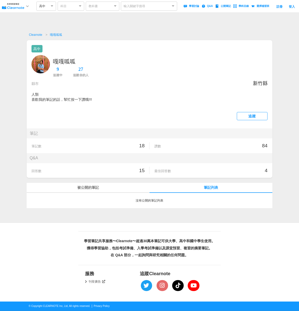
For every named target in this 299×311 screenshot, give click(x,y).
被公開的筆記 (88, 188)
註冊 (279, 6)
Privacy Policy (102, 306)
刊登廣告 (97, 281)
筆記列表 (211, 188)
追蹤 (252, 116)
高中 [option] (42, 6)
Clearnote (35, 35)
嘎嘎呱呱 (56, 35)
